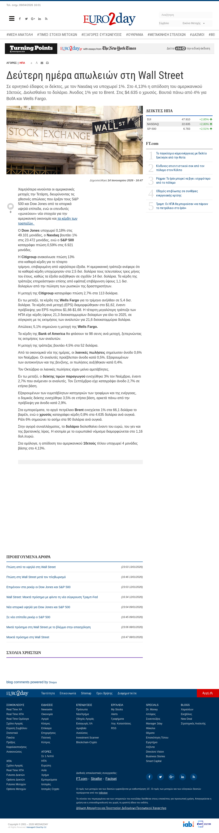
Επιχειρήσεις (48, 732)
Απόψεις (151, 714)
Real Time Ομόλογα (17, 718)
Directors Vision (155, 751)
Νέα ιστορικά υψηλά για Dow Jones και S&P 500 (74, 607)
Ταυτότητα (48, 693)
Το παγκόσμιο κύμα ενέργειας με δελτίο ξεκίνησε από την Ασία (181, 155)
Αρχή (205, 693)
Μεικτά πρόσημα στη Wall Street (74, 637)
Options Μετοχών (16, 789)
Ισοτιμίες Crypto (50, 789)
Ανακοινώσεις (14, 751)
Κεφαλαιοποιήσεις (16, 747)
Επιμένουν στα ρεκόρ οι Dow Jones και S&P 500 (74, 587)
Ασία (44, 770)
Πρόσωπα (82, 709)
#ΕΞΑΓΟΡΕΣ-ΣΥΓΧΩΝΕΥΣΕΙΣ (101, 34)
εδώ (180, 48)
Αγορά (45, 718)
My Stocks (117, 709)
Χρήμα (45, 774)
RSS (113, 728)
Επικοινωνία (68, 693)
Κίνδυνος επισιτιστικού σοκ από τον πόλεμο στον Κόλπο (180, 168)
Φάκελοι (150, 728)
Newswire (46, 709)
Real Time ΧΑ (14, 709)
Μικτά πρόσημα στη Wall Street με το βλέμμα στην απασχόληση (74, 627)
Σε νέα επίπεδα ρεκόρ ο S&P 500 (74, 617)
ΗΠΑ (22, 62)
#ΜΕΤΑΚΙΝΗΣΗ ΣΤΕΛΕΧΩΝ (166, 34)
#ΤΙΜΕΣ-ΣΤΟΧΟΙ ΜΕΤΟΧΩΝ (57, 34)
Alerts (114, 714)
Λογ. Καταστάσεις (121, 723)
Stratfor (96, 779)
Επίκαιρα (46, 728)
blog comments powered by (31, 682)
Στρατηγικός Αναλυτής (193, 723)
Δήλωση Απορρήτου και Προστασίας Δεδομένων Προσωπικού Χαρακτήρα (121, 808)
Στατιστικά (12, 732)
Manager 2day (154, 723)
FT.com (152, 143)
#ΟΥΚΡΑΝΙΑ (134, 34)
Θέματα (150, 732)
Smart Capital (154, 761)
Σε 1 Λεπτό (47, 756)
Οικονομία (47, 714)
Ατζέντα (150, 747)
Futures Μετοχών (16, 784)
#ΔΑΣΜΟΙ (197, 34)
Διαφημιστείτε (127, 693)
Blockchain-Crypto (86, 742)
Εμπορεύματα (49, 779)
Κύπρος (45, 742)
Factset (111, 779)
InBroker (103, 792)
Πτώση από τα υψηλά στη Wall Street (74, 567)
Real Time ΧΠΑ (15, 714)
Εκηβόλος (186, 714)
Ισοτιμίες (46, 784)
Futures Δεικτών (15, 774)
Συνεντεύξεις (153, 718)
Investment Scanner (87, 737)
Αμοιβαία (81, 728)
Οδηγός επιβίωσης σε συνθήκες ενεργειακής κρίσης (177, 193)
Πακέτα (10, 737)
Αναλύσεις (82, 732)
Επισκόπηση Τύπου (157, 737)
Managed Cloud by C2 (36, 827)
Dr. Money (152, 709)
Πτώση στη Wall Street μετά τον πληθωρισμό (74, 577)
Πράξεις (10, 742)
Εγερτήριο (151, 742)
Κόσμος (45, 723)
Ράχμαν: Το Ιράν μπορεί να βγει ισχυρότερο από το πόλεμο (183, 181)
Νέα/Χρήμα (82, 714)
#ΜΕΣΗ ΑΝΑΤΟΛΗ (19, 34)
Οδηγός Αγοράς (85, 718)
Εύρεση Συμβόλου (16, 728)
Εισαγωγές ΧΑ (84, 723)
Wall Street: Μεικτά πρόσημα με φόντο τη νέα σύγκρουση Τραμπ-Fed (74, 597)
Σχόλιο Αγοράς (14, 723)
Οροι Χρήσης (104, 693)
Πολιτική (46, 737)
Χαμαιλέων (187, 709)
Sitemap (86, 693)
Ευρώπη (46, 765)
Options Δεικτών (15, 779)
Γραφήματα (117, 718)
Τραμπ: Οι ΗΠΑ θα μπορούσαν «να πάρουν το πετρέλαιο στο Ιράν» (182, 206)
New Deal (186, 718)
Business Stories (155, 756)
